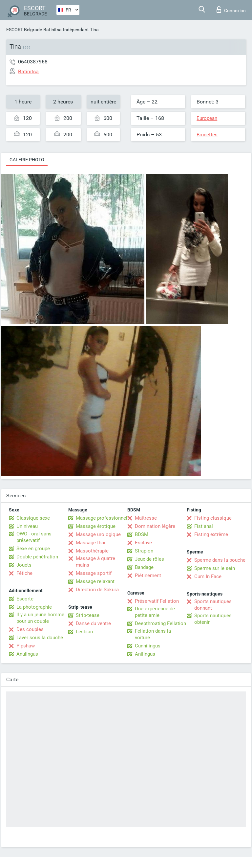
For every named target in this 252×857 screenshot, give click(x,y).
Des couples (30, 629)
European (207, 118)
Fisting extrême (211, 534)
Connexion (231, 9)
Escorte (24, 599)
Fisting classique (213, 518)
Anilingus (145, 654)
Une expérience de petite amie (155, 612)
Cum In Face (207, 576)
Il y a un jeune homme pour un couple (40, 618)
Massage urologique (98, 534)
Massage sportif (94, 573)
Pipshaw (25, 646)
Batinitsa (52, 29)
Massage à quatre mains (95, 561)
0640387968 (33, 61)
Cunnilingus (147, 646)
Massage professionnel (101, 518)
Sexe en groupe (33, 549)
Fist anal (203, 526)
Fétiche (24, 573)
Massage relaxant (95, 581)
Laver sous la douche (39, 638)
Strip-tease (87, 615)
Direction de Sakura (97, 590)
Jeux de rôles (149, 559)
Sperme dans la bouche (219, 560)
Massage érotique (96, 526)
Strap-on (144, 551)
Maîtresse (146, 518)
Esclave (143, 543)
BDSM (141, 534)
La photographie (34, 607)
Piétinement (148, 575)
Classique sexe (33, 518)
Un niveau (27, 526)
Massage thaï (90, 543)
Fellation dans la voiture (153, 634)
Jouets (24, 565)
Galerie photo (27, 159)
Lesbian (84, 632)
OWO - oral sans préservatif (34, 537)
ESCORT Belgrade (24, 29)
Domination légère (155, 526)
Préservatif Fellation (157, 601)
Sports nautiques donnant (213, 604)
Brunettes (207, 135)
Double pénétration (37, 557)
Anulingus (27, 654)
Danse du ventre (93, 623)
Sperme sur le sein (214, 568)
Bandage (144, 567)
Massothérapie (92, 551)
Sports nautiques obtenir (213, 619)
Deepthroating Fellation (160, 623)
